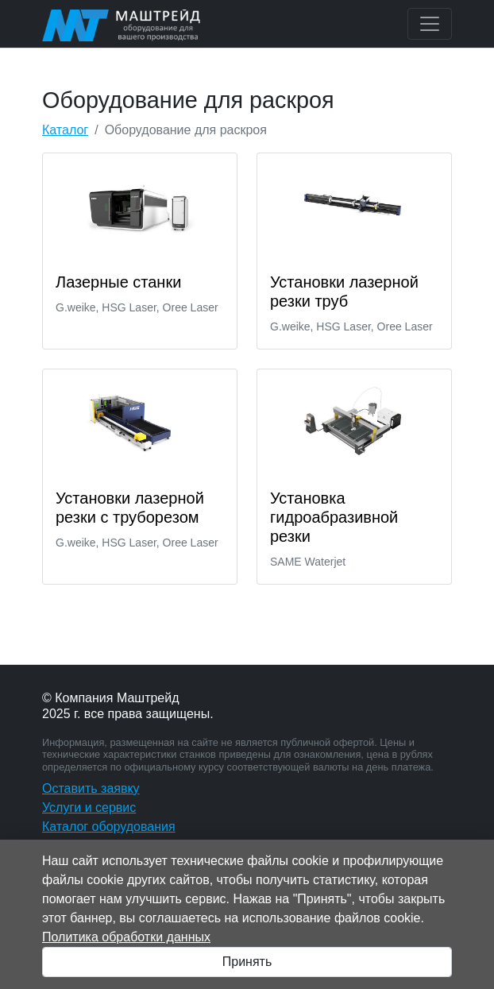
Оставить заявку (91, 788)
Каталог (65, 130)
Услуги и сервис (89, 807)
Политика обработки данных (126, 937)
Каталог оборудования (109, 826)
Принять (247, 961)
